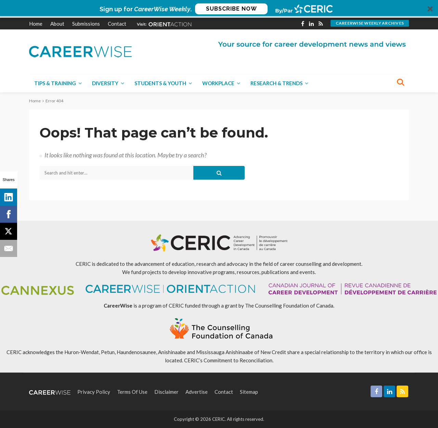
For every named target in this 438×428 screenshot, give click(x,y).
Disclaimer (166, 392)
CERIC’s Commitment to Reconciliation (228, 360)
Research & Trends (276, 83)
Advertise (196, 392)
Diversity (105, 83)
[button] (219, 9)
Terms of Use (132, 392)
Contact (117, 24)
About (57, 24)
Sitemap (249, 392)
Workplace (218, 83)
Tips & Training (55, 83)
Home (35, 24)
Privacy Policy (93, 392)
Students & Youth (160, 83)
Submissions (86, 24)
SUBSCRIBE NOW (231, 8)
